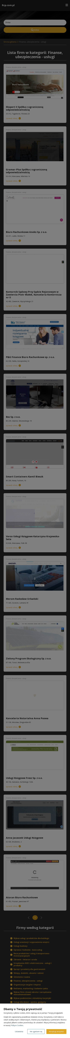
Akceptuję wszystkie (56, 1031)
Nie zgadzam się (36, 1031)
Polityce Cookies (17, 1025)
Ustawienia (19, 1031)
